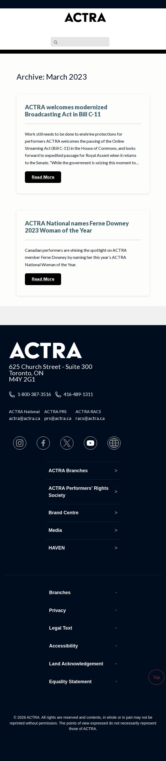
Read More (43, 176)
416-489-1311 (78, 394)
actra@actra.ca (24, 418)
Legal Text (60, 628)
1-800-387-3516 (34, 394)
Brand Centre (63, 512)
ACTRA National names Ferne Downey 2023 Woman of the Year (77, 227)
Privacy (57, 610)
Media (55, 530)
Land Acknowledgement (76, 663)
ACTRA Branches (68, 470)
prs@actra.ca (57, 418)
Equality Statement (70, 681)
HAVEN (57, 548)
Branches (60, 592)
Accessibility (63, 646)
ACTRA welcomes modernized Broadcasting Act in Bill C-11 (66, 111)
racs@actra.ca (90, 418)
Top (156, 677)
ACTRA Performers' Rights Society (79, 492)
